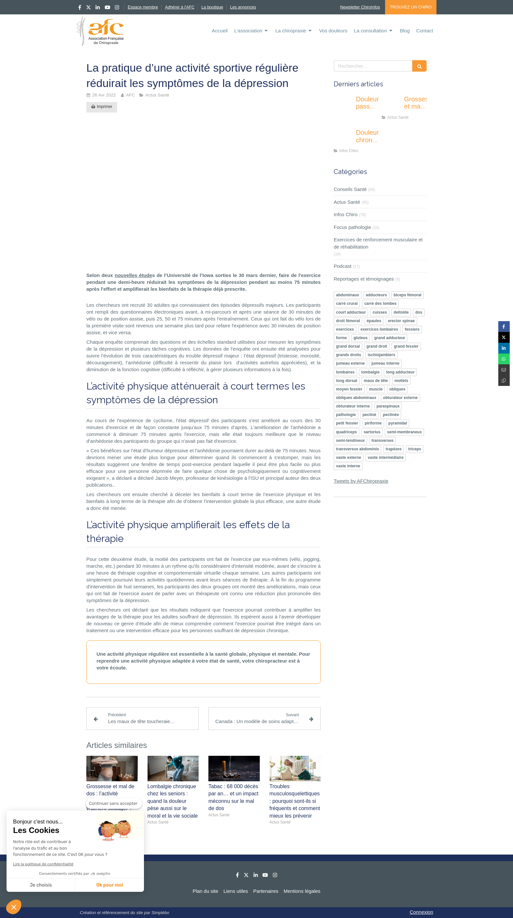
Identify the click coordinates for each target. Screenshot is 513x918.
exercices (345, 329)
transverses (382, 440)
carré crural (347, 303)
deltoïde (401, 312)
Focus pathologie (352, 227)
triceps (414, 449)
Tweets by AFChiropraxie (361, 481)
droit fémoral (348, 321)
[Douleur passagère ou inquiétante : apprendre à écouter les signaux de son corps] (343, 105)
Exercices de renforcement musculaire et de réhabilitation (378, 243)
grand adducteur (389, 338)
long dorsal (346, 380)
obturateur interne (353, 406)
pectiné (369, 414)
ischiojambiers (381, 355)
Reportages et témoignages (364, 279)
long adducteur (400, 372)
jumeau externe (350, 363)
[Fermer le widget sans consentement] (114, 803)
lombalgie (370, 372)
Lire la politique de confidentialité (43, 864)
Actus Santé (347, 202)
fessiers (412, 329)
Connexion (421, 912)
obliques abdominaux (356, 397)
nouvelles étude (133, 275)
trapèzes (394, 449)
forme (341, 338)
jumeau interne (385, 363)
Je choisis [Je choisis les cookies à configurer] (41, 885)
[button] (14, 907)
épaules (374, 321)
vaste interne (348, 466)
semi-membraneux (404, 432)
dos (418, 312)
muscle (375, 389)
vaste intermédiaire (385, 457)
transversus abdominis (357, 449)
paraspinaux (388, 406)
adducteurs (376, 295)
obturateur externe (400, 397)
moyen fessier (349, 389)
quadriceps (346, 432)
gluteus (361, 338)
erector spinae (401, 321)
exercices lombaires (379, 329)
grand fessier (406, 346)
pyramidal (397, 423)
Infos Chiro (346, 214)
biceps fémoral (407, 295)
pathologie (346, 414)
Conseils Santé (350, 189)
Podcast (342, 266)
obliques (397, 389)
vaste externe (348, 457)
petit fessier (347, 423)
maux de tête (376, 380)
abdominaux (347, 295)
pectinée (391, 414)
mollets (401, 380)
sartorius (371, 432)
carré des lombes (380, 303)
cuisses (380, 312)
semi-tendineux (350, 440)
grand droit (376, 346)
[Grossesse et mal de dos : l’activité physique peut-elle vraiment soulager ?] (391, 105)
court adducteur (351, 312)
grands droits (348, 355)
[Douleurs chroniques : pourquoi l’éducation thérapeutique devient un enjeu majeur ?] (343, 139)
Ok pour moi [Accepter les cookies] (109, 885)
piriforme (373, 423)
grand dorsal (348, 346)
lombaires (345, 372)
